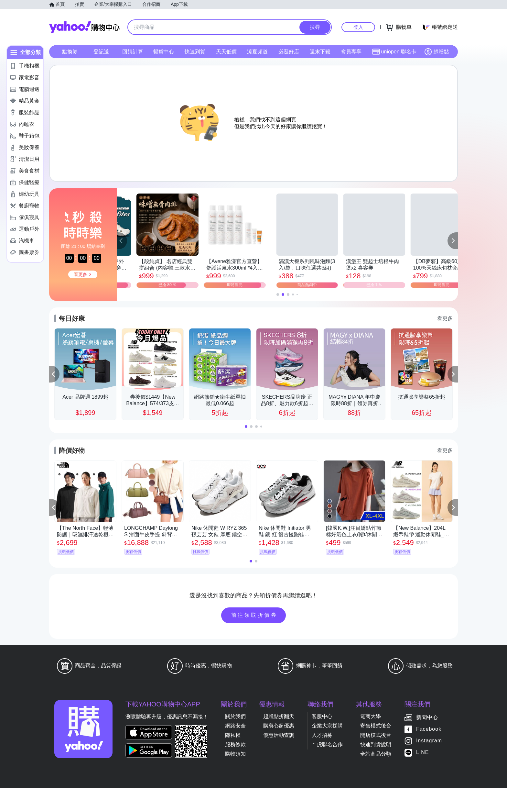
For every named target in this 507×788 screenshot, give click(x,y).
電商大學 (370, 716)
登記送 (101, 51)
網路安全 (235, 725)
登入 (358, 27)
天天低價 (226, 51)
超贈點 (436, 52)
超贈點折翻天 (278, 716)
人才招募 (322, 735)
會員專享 (351, 51)
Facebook (428, 729)
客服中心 (322, 716)
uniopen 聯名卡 (394, 52)
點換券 (70, 51)
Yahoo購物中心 (84, 27)
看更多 (445, 318)
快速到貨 (195, 51)
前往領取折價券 (254, 615)
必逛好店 (288, 51)
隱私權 (233, 735)
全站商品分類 (375, 754)
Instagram (429, 740)
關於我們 (235, 716)
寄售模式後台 (375, 725)
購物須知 (235, 754)
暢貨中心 (163, 51)
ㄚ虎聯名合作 (327, 744)
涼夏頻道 (257, 51)
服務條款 (235, 744)
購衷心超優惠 (278, 725)
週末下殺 (320, 51)
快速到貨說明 (375, 744)
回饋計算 (132, 51)
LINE (422, 752)
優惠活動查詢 (278, 735)
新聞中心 (427, 717)
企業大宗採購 (327, 725)
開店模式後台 (375, 735)
